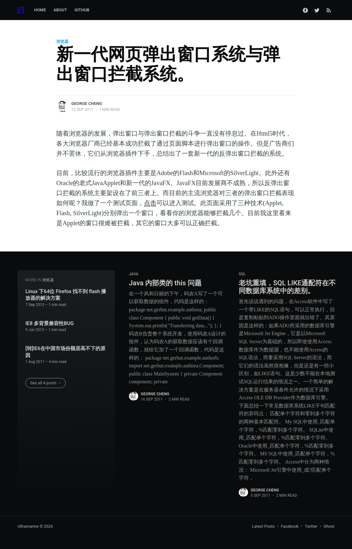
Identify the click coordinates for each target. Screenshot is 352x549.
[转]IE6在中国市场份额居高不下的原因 (65, 351)
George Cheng (86, 103)
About (60, 10)
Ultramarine (28, 526)
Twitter (311, 526)
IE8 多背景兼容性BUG (49, 323)
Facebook (289, 526)
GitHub (81, 10)
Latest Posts (263, 526)
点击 (150, 202)
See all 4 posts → (46, 383)
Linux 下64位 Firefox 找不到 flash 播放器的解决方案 (65, 294)
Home (40, 10)
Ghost (329, 526)
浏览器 (62, 41)
